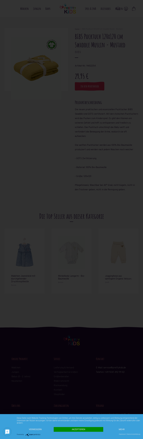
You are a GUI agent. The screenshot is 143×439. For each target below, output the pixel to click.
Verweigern (35, 429)
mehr (122, 429)
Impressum (122, 434)
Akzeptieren (78, 429)
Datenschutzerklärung (133, 434)
